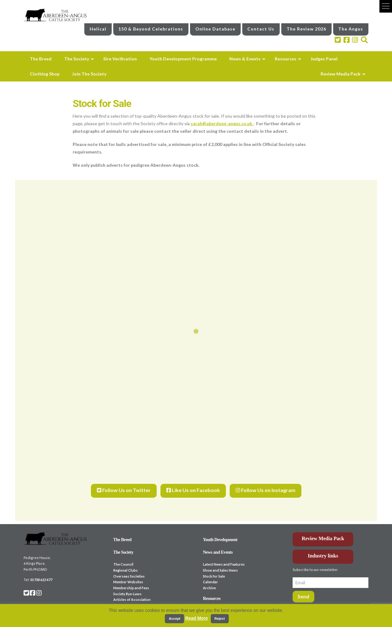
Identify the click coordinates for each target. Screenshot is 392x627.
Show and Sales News (220, 563)
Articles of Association (132, 593)
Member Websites (128, 575)
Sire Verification (127, 603)
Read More (196, 618)
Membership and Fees (131, 581)
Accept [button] (174, 618)
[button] (385, 6)
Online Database (215, 27)
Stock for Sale (214, 569)
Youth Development (220, 532)
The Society (123, 545)
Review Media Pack (323, 531)
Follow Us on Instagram (265, 486)
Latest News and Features (224, 557)
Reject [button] (220, 618)
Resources (212, 591)
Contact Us (260, 27)
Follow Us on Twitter (124, 486)
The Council (123, 557)
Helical (98, 27)
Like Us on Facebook (193, 486)
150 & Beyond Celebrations (150, 27)
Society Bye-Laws (127, 587)
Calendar (210, 575)
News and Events (218, 545)
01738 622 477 (41, 572)
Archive (209, 581)
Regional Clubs (125, 563)
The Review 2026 (306, 27)
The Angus (350, 27)
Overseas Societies (129, 569)
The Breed (122, 532)
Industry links (323, 548)
